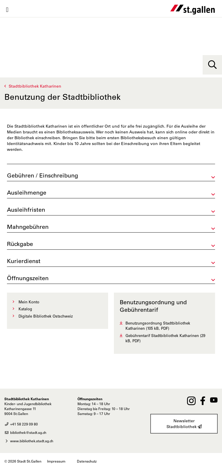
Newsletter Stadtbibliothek (184, 423)
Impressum (56, 461)
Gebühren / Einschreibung (42, 175)
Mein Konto (28, 301)
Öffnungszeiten (28, 278)
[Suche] (212, 65)
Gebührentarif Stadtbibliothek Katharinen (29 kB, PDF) (165, 338)
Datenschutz (87, 461)
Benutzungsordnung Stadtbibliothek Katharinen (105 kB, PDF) (157, 325)
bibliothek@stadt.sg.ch (25, 432)
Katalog (25, 308)
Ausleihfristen (26, 209)
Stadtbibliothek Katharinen (35, 86)
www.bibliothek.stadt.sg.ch (28, 440)
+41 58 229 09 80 (21, 424)
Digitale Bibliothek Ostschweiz (45, 315)
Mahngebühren (28, 226)
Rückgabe (20, 243)
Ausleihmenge (26, 192)
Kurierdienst (23, 261)
